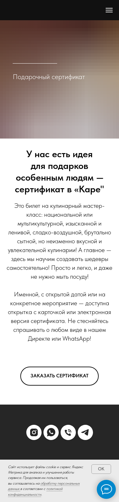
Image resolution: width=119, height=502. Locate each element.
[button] (59, 376)
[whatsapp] (51, 432)
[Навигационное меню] (109, 10)
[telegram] (85, 432)
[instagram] (34, 432)
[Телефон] (68, 432)
